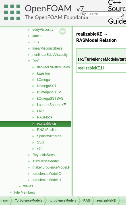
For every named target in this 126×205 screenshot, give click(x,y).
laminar (38, 36)
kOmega (43, 80)
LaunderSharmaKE (51, 105)
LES (35, 42)
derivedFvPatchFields (53, 67)
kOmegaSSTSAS (50, 99)
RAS (36, 61)
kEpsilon (43, 73)
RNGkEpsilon (47, 130)
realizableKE (46, 124)
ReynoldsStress (44, 155)
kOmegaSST (47, 86)
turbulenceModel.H (46, 180)
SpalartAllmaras (49, 136)
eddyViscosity (42, 30)
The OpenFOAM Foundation (57, 17)
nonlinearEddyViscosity (50, 55)
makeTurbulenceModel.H (51, 167)
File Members (24, 192)
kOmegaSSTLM (49, 92)
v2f (39, 149)
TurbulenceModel (45, 161)
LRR (40, 111)
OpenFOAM (48, 8)
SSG (40, 142)
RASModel (45, 117)
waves (28, 186)
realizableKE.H (91, 68)
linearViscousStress (47, 48)
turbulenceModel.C (46, 174)
